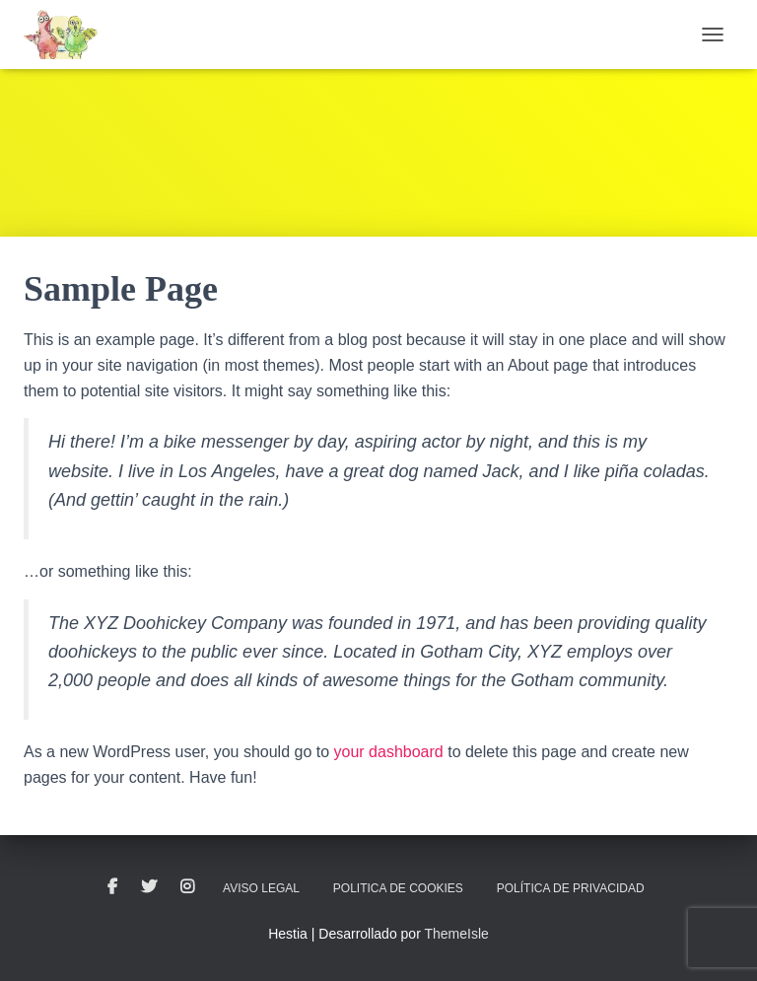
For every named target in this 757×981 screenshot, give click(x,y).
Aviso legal (261, 888)
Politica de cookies (398, 888)
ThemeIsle (456, 934)
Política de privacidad (571, 888)
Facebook (112, 887)
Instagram (187, 887)
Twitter (149, 887)
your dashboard (389, 751)
